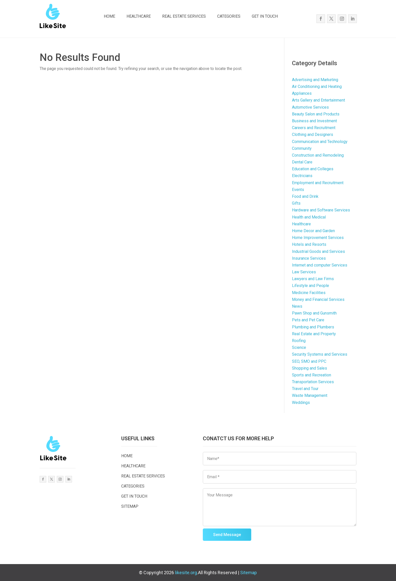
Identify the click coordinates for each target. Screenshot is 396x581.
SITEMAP (129, 506)
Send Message (227, 534)
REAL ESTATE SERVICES (184, 16)
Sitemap (248, 572)
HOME (109, 16)
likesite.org (186, 572)
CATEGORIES (228, 16)
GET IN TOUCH (265, 16)
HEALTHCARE (139, 16)
